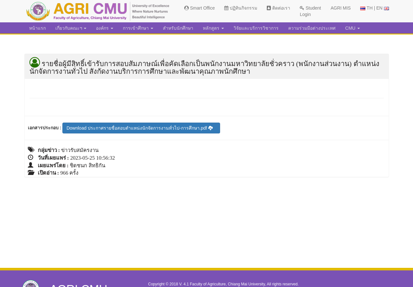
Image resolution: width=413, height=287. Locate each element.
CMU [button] (352, 28)
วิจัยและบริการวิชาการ (256, 28)
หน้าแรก (37, 28)
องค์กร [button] (104, 28)
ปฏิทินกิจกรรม (240, 8)
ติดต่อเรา (278, 8)
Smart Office (199, 8)
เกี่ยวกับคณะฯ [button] (71, 28)
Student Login (310, 11)
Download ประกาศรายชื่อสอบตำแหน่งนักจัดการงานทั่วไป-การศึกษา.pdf (140, 128)
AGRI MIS (340, 8)
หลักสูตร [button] (213, 28)
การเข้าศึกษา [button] (138, 28)
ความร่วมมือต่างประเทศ (312, 28)
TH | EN (374, 8)
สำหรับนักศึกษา (178, 28)
